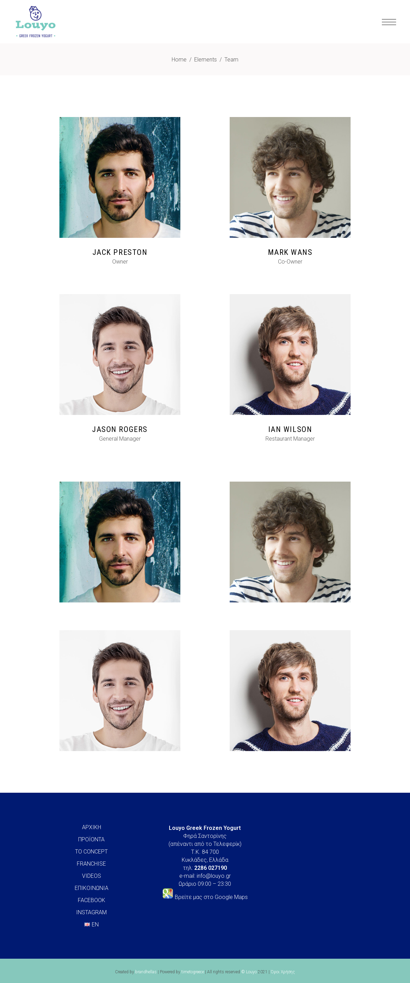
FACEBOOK (91, 900)
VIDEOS (91, 876)
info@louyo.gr (214, 876)
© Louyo (249, 971)
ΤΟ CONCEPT (91, 851)
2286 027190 (210, 868)
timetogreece (192, 971)
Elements (205, 59)
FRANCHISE (91, 863)
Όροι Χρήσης (283, 971)
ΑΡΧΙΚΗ (91, 827)
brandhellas (146, 971)
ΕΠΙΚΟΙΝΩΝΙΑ (91, 888)
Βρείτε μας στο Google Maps (211, 897)
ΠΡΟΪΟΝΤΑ (91, 839)
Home (179, 59)
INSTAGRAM (91, 912)
